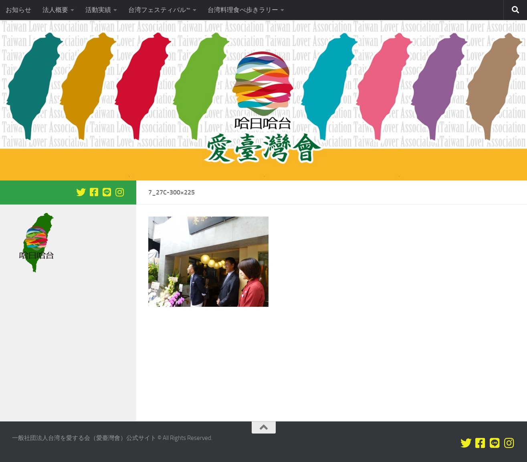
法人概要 (55, 10)
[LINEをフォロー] (106, 192)
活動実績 (98, 10)
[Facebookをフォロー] (94, 192)
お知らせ (18, 10)
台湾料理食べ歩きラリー (243, 10)
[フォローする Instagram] (119, 192)
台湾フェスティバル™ (159, 10)
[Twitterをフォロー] (81, 192)
